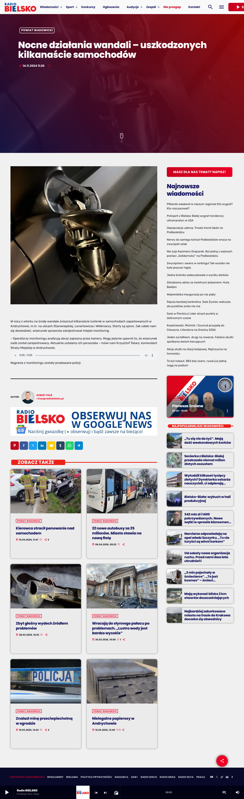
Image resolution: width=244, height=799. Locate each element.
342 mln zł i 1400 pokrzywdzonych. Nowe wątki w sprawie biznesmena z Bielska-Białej (207, 520)
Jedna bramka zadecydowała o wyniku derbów (198, 275)
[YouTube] (211, 777)
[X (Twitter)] (216, 777)
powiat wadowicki (37, 31)
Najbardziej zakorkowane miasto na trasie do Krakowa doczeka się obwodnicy (206, 615)
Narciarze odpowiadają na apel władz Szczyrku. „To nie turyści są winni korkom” (205, 538)
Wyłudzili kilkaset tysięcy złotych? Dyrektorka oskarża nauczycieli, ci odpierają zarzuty (206, 481)
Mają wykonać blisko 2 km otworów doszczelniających (205, 596)
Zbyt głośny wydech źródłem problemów (43, 626)
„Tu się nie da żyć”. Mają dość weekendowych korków (206, 441)
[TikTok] (221, 777)
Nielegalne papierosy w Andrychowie (114, 721)
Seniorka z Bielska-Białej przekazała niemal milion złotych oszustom (203, 460)
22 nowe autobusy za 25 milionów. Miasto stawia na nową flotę (118, 533)
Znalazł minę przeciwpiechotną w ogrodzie (45, 721)
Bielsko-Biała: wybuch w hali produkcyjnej (206, 499)
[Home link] (20, 7)
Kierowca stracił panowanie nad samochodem (42, 531)
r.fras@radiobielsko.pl (50, 398)
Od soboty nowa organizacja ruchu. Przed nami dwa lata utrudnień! (206, 557)
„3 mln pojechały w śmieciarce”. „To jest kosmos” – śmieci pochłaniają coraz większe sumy (207, 578)
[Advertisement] (122, 100)
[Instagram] (227, 777)
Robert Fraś (44, 395)
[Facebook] (232, 777)
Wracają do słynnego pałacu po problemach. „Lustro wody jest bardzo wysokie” (120, 628)
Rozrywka (179, 398)
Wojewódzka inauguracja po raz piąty (191, 294)
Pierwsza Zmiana (188, 406)
